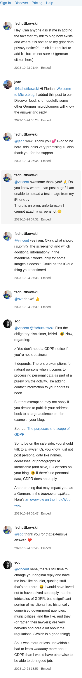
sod (17, 321)
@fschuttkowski (26, 89)
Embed (46, 67)
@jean (19, 141)
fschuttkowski (26, 23)
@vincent (21, 182)
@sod (18, 534)
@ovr (18, 299)
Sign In (5, 3)
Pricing (37, 3)
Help (49, 3)
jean (17, 82)
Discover (21, 3)
